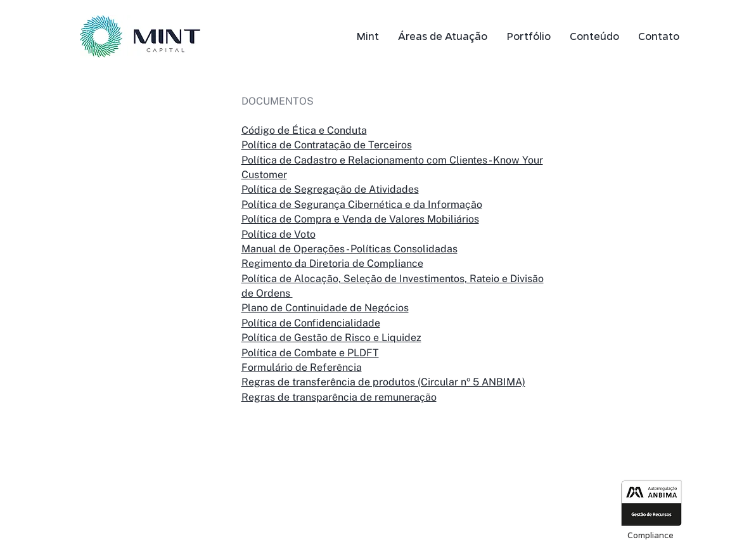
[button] (442, 36)
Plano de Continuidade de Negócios (325, 308)
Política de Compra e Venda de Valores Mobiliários (360, 219)
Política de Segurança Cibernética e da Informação (361, 204)
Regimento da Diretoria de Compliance (332, 263)
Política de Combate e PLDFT (310, 353)
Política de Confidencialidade (310, 323)
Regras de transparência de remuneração (339, 397)
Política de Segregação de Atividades (330, 189)
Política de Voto (278, 234)
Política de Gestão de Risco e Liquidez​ (331, 338)
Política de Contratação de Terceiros (326, 145)
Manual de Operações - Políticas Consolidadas (349, 249)
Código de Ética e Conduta (304, 130)
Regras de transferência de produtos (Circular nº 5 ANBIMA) (383, 382)
